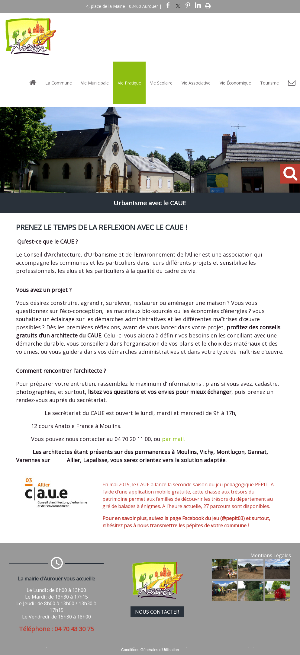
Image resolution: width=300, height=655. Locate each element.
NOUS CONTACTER (157, 612)
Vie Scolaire (161, 83)
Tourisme (269, 83)
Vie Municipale (95, 83)
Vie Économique (235, 83)
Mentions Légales (270, 555)
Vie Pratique (129, 83)
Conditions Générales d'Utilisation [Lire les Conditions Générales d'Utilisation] (150, 649)
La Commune (58, 83)
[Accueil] (33, 83)
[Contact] (291, 83)
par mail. (173, 439)
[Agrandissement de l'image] (224, 577)
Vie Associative (196, 83)
